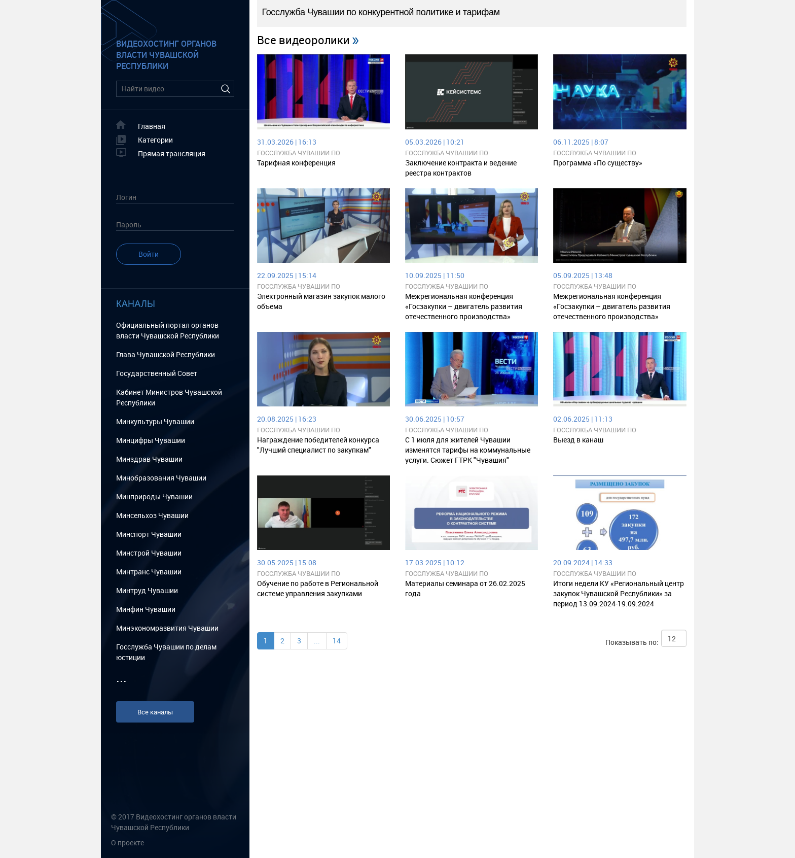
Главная (151, 126)
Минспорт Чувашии (149, 534)
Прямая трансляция (171, 153)
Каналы (135, 304)
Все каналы (155, 711)
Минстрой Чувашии (149, 553)
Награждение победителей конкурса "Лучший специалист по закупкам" (318, 445)
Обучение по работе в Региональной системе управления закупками (317, 588)
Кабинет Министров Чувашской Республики (169, 397)
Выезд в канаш (578, 439)
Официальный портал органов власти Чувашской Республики (167, 330)
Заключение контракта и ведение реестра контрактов (461, 168)
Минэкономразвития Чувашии (167, 628)
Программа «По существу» (597, 162)
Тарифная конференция (296, 162)
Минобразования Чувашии (161, 478)
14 (337, 640)
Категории (155, 140)
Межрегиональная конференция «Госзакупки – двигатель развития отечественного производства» (463, 306)
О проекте (127, 842)
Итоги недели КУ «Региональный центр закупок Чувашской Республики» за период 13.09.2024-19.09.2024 (618, 593)
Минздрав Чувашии (149, 459)
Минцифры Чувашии (150, 440)
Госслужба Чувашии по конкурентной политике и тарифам (320, 153)
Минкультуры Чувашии (155, 421)
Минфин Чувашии (145, 609)
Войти (148, 254)
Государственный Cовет (156, 373)
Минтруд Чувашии (147, 590)
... (317, 640)
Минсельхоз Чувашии (152, 515)
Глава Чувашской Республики (165, 354)
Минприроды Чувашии (154, 496)
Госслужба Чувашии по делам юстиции (166, 652)
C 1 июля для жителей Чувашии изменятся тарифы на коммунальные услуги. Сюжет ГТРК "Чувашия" (467, 450)
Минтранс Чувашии (149, 571)
